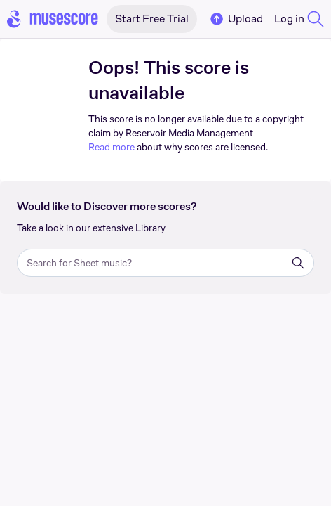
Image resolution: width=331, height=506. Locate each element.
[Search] (298, 262)
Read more (111, 147)
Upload (235, 19)
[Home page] (52, 19)
